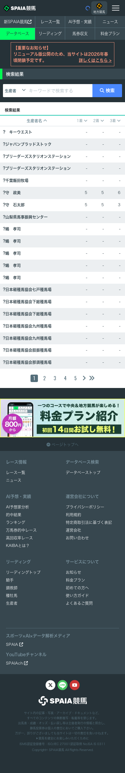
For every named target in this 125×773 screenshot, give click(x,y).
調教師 (11, 588)
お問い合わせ (77, 538)
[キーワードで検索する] (59, 90)
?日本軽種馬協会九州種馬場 (27, 326)
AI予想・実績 (80, 22)
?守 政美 (12, 193)
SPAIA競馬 (56, 749)
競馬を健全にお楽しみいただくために (62, 738)
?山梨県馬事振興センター (25, 217)
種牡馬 (11, 595)
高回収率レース (19, 538)
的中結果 (13, 515)
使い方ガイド (77, 595)
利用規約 (73, 515)
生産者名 (37, 121)
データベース (17, 33)
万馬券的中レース (21, 530)
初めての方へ (77, 588)
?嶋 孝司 (12, 229)
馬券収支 (80, 33)
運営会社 (73, 530)
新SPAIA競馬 (17, 22)
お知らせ (73, 572)
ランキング (15, 522)
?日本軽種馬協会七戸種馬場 (27, 289)
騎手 (10, 580)
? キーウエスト (17, 132)
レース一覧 (50, 22)
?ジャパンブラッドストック (27, 144)
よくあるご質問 (79, 603)
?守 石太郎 (14, 205)
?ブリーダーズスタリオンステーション (37, 156)
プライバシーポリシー (85, 507)
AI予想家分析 (17, 507)
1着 (82, 121)
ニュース (110, 22)
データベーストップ (83, 472)
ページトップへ (62, 445)
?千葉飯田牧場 (15, 180)
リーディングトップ (23, 572)
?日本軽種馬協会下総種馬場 (27, 302)
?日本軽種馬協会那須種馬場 (27, 362)
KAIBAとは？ (18, 546)
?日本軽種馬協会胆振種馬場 (27, 350)
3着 (115, 121)
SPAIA (14, 644)
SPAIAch (17, 663)
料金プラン (75, 580)
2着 (98, 121)
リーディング (50, 33)
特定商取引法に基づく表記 (89, 522)
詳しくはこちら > (95, 60)
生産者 (10, 91)
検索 (107, 90)
